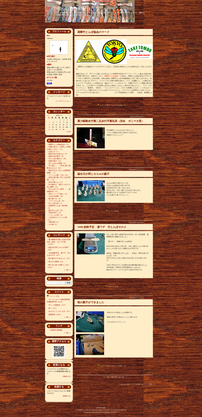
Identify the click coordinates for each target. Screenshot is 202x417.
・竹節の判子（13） (54, 213)
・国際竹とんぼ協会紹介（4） (58, 144)
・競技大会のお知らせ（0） (57, 154)
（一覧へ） (67, 270)
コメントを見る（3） (119, 105)
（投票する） (66, 396)
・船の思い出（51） (54, 199)
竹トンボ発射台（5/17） (58, 305)
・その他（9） (52, 224)
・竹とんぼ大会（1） (55, 203)
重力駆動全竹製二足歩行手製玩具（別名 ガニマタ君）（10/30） (58, 242)
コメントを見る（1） (119, 366)
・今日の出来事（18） (55, 196)
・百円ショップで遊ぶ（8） (57, 194)
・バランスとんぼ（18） (56, 201)
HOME (137, 384)
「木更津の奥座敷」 (56, 330)
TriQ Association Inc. (112, 412)
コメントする (53, 296)
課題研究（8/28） (55, 315)
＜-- (48, 115)
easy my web (101, 407)
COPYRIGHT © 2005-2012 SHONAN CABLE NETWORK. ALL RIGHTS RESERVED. (101, 410)
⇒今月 (68, 132)
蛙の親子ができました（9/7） (60, 258)
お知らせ (148, 223)
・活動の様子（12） (54, 161)
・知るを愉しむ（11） (55, 182)
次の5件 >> (123, 377)
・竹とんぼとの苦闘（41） (57, 163)
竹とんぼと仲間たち (74, 9)
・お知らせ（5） (53, 152)
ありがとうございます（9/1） (60, 311)
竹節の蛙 (148, 117)
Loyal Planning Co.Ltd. (97, 412)
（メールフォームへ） (63, 101)
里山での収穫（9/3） (56, 262)
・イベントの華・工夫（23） (58, 175)
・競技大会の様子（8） (56, 156)
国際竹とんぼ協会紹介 (143, 28)
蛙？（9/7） (53, 308)
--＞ (69, 115)
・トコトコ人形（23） (55, 215)
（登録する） (66, 376)
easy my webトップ (127, 384)
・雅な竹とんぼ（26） (55, 210)
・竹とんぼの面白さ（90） (57, 159)
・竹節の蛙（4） (53, 222)
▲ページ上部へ (147, 384)
